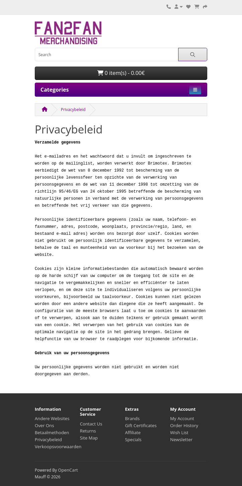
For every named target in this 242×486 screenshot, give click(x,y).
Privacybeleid (73, 109)
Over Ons (44, 425)
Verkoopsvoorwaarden (58, 447)
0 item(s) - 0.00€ (121, 73)
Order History (184, 425)
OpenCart (68, 470)
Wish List (179, 432)
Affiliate (133, 432)
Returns (88, 431)
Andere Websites (52, 418)
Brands (132, 418)
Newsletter (181, 439)
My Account (182, 418)
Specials (133, 439)
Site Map (89, 438)
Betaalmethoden (52, 432)
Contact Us (91, 424)
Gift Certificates (140, 425)
